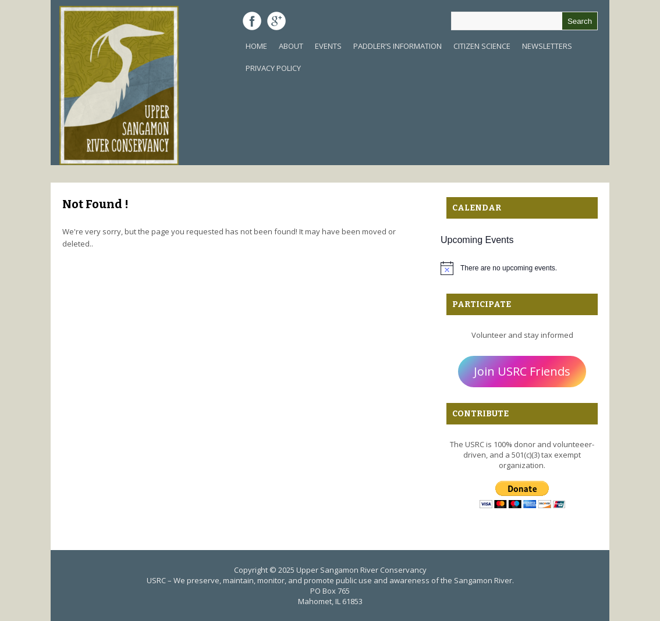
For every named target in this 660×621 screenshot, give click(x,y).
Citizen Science (481, 46)
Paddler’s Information (397, 46)
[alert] (522, 268)
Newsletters (547, 46)
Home (256, 46)
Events (328, 46)
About (291, 46)
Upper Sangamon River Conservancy (361, 570)
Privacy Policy (273, 68)
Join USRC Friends (522, 371)
